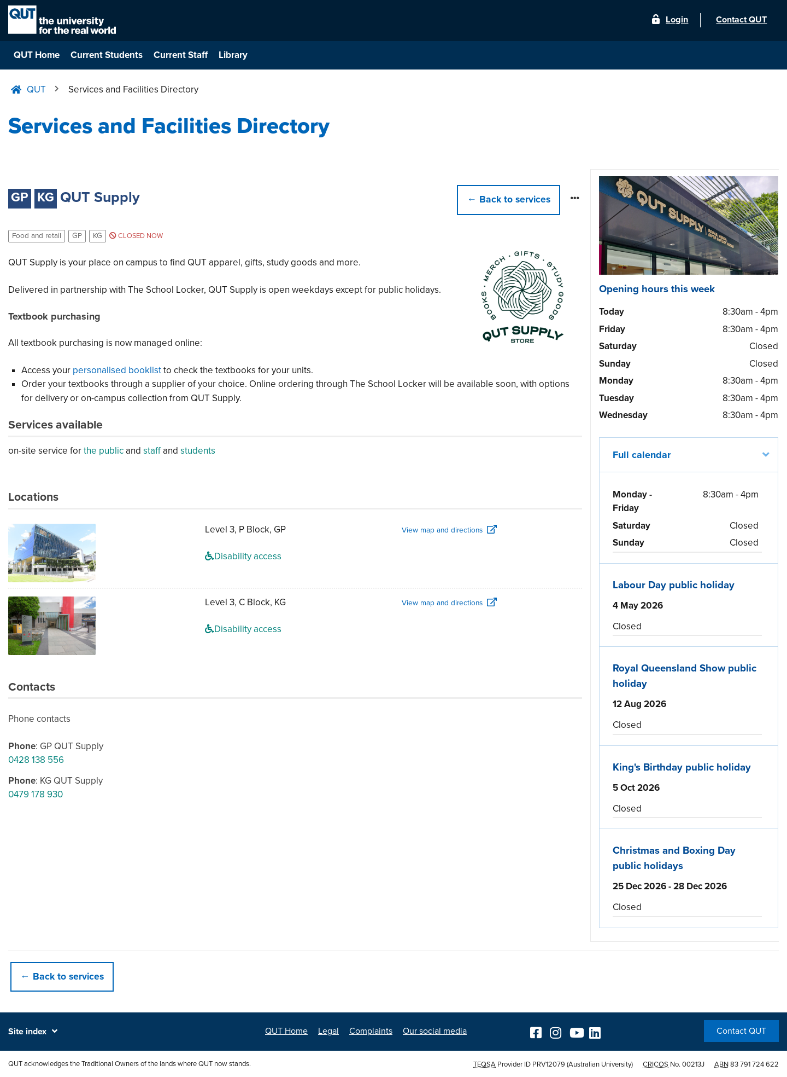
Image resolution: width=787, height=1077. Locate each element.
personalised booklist (117, 370)
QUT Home (37, 55)
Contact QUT (741, 1031)
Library (233, 55)
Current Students (107, 55)
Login (675, 20)
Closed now (136, 235)
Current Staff (181, 55)
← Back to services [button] (62, 976)
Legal (328, 1031)
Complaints (370, 1031)
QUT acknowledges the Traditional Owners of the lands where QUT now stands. (129, 1063)
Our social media (435, 1031)
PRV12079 (548, 1063)
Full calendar (642, 455)
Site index (27, 1031)
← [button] (508, 199)
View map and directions (442, 530)
